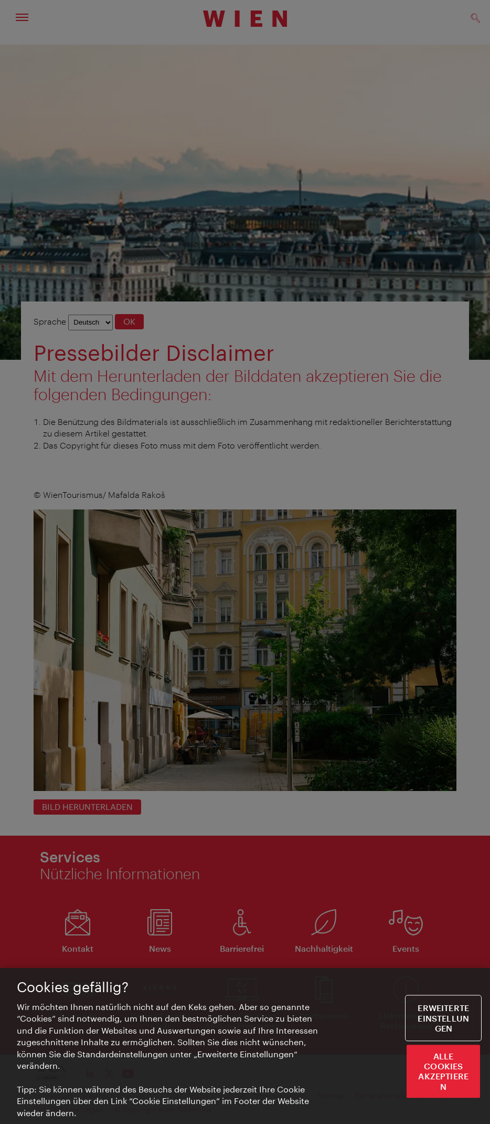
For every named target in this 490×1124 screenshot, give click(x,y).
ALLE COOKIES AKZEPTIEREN (443, 1072)
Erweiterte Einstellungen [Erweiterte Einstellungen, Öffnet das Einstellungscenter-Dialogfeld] (443, 1018)
